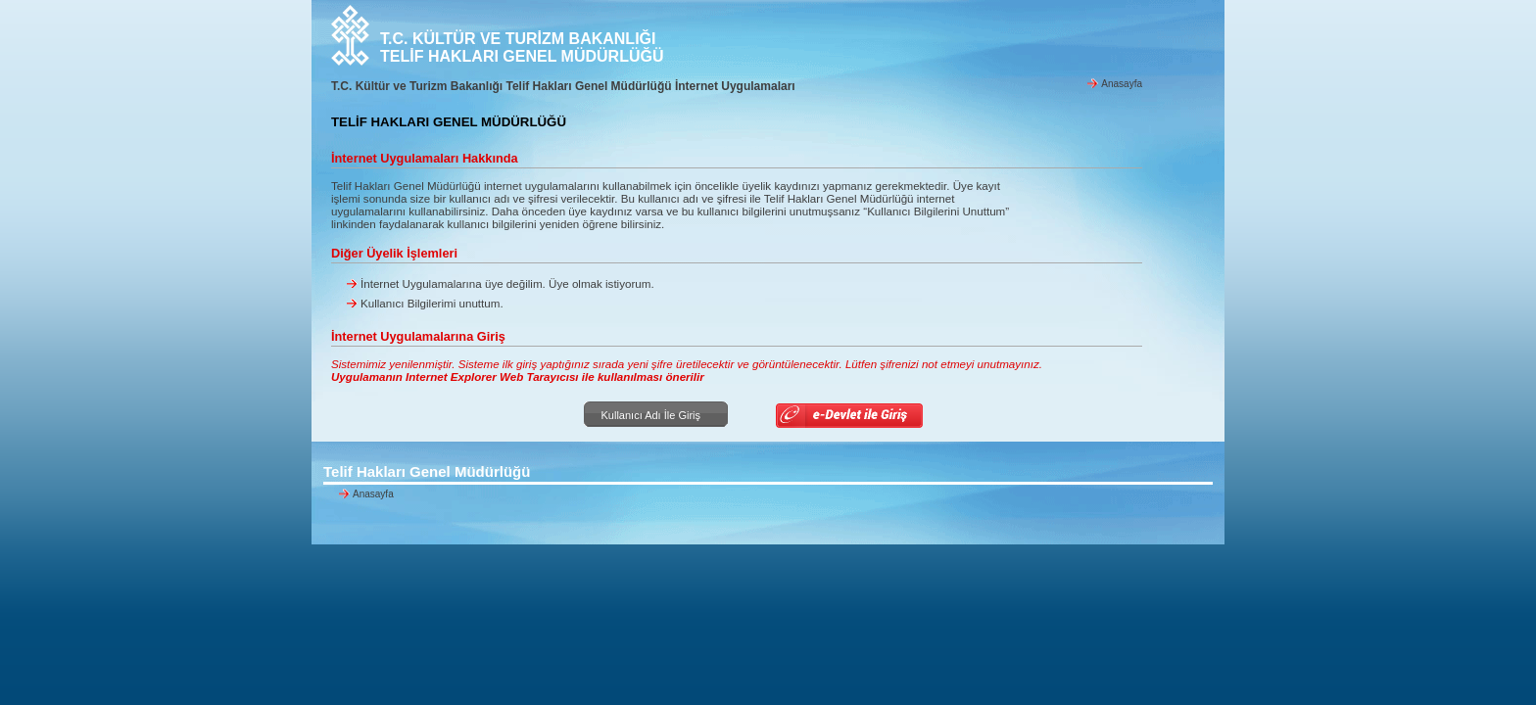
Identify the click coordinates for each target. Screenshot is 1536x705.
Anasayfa (1121, 83)
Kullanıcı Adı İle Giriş (649, 415)
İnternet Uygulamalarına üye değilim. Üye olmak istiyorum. (507, 283)
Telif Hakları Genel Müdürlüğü (426, 471)
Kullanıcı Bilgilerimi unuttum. (432, 303)
